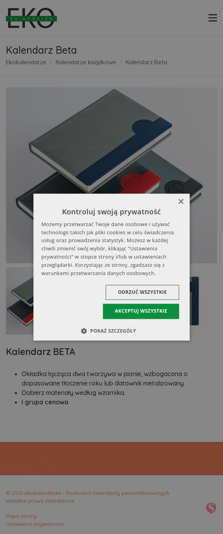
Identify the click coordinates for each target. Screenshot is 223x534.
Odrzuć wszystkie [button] (142, 292)
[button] (111, 331)
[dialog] (111, 267)
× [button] (181, 202)
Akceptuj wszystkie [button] (141, 311)
